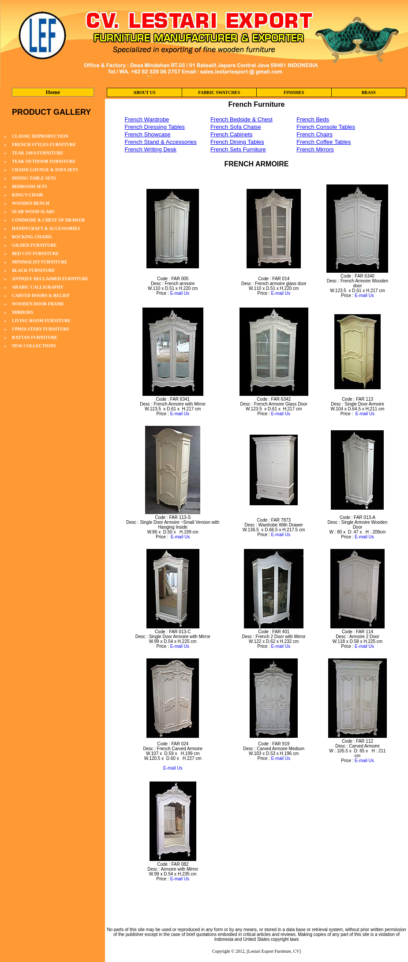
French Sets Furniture (238, 149)
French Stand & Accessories (161, 142)
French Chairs (314, 134)
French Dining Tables (237, 142)
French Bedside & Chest (241, 119)
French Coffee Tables (323, 142)
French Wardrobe (147, 119)
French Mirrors (315, 149)
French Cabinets (231, 134)
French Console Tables (325, 127)
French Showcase (148, 134)
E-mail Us (179, 293)
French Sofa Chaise (235, 127)
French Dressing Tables (155, 127)
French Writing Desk (151, 149)
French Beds (312, 119)
